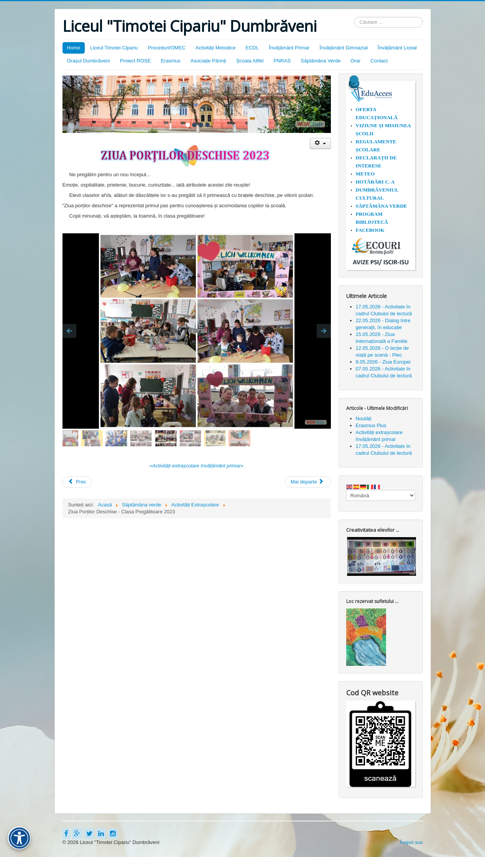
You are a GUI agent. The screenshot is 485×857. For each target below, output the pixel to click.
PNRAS (282, 61)
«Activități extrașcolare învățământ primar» (197, 466)
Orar (355, 61)
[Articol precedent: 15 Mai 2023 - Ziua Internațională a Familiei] (77, 482)
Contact (379, 61)
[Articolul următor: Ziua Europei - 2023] (308, 482)
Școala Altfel (250, 61)
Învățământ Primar (289, 48)
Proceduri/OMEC (166, 48)
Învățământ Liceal (397, 48)
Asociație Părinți (208, 61)
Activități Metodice (216, 48)
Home (74, 48)
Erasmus (170, 61)
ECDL (252, 48)
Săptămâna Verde (320, 61)
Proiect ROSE (135, 61)
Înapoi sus (411, 842)
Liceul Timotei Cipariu (114, 48)
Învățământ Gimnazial (343, 48)
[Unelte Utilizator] (320, 143)
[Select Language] (380, 495)
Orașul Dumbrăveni (88, 61)
